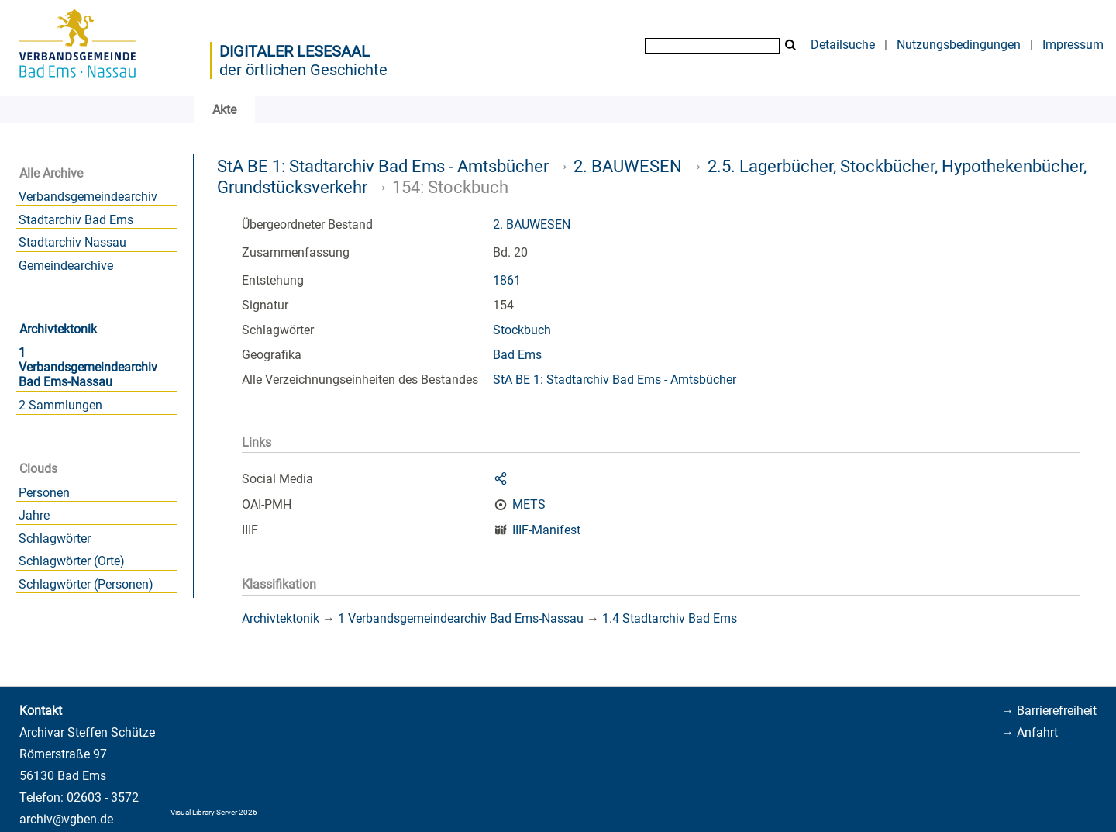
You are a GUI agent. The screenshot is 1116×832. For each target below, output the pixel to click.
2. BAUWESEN (628, 166)
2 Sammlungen (60, 405)
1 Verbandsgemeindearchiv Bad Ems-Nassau (88, 367)
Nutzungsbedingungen (959, 44)
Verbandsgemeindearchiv (88, 196)
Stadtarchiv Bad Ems (76, 219)
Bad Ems (517, 354)
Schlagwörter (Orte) (72, 561)
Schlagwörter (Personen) (86, 584)
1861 (507, 280)
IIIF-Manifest (546, 530)
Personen (44, 492)
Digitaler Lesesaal (294, 51)
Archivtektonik (58, 329)
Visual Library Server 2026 (213, 812)
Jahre (34, 515)
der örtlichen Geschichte (303, 69)
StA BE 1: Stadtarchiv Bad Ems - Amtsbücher (383, 166)
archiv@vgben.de (66, 819)
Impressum (1073, 44)
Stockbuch (522, 330)
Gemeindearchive (66, 265)
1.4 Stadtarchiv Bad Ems (669, 618)
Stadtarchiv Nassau (72, 242)
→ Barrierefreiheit (1049, 710)
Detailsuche (843, 44)
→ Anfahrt (1029, 732)
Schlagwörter (55, 538)
